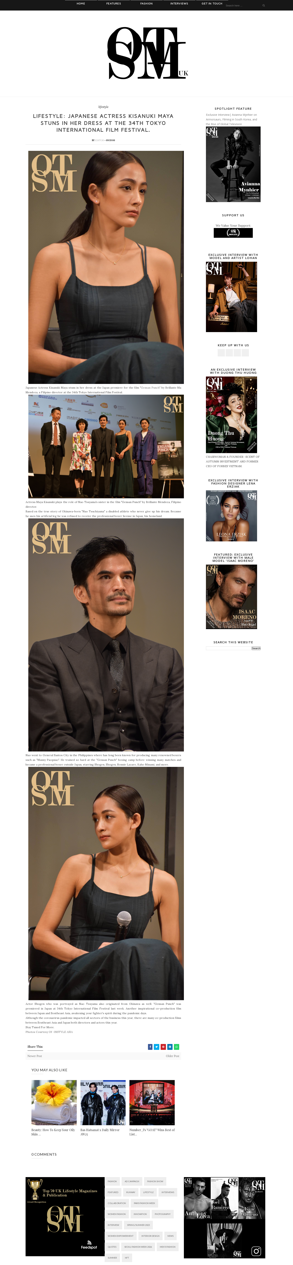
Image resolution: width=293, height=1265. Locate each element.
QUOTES (112, 1247)
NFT (127, 1258)
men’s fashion (167, 1247)
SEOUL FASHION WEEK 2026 (138, 1247)
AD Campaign (132, 1182)
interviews (168, 1193)
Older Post (172, 1056)
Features (113, 3)
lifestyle (103, 107)
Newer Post (35, 1056)
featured (113, 1193)
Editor (99, 140)
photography (163, 1214)
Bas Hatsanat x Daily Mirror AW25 (100, 1132)
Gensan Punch (150, 388)
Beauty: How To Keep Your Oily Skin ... (53, 1132)
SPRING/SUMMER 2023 (138, 1225)
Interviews (179, 3)
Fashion (146, 3)
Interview (113, 1225)
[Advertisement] (233, 717)
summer (112, 1258)
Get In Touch (212, 3)
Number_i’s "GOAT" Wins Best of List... (152, 1132)
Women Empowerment (121, 1236)
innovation (140, 1214)
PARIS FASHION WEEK (144, 1203)
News (170, 1236)
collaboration (117, 1203)
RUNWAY (130, 1193)
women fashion (117, 1214)
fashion (112, 1182)
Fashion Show (155, 1182)
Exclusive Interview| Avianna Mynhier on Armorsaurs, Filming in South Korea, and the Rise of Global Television (231, 119)
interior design (150, 1236)
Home (81, 3)
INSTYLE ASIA (63, 1032)
